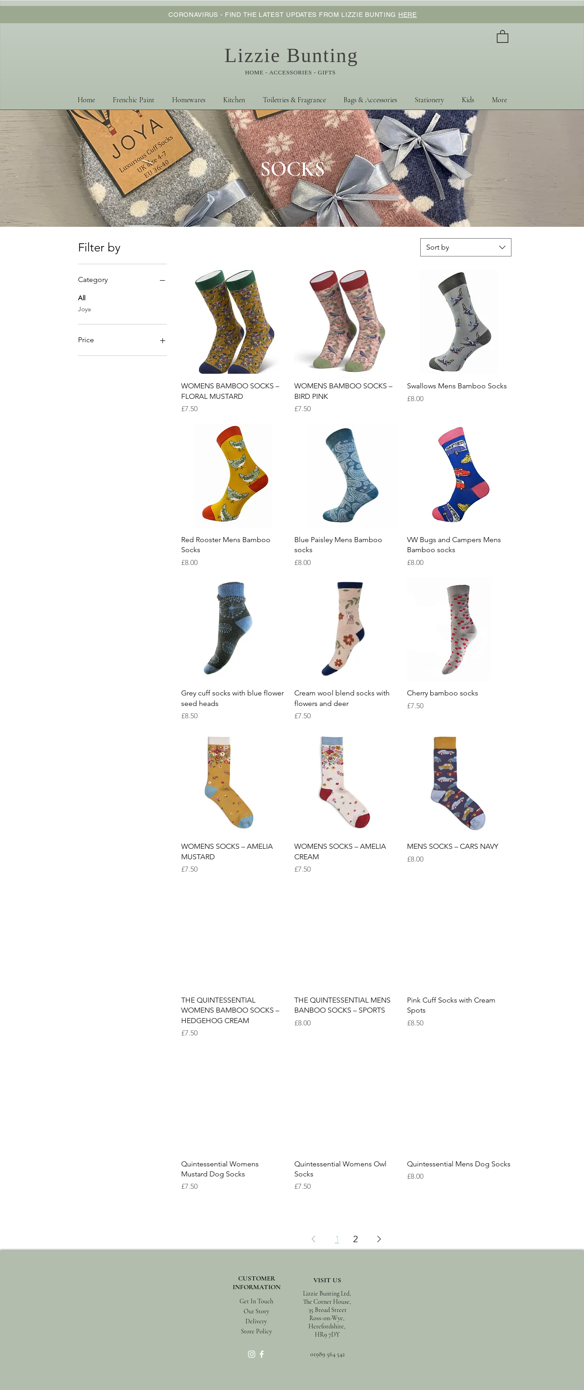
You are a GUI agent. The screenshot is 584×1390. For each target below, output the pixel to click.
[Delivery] (256, 1321)
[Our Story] (256, 1311)
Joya (84, 308)
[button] (502, 36)
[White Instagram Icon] (251, 1354)
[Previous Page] (313, 1239)
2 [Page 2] (355, 1238)
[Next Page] (379, 1239)
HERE (407, 14)
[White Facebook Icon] (261, 1354)
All (81, 297)
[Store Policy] (256, 1331)
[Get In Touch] (256, 1301)
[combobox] (465, 247)
